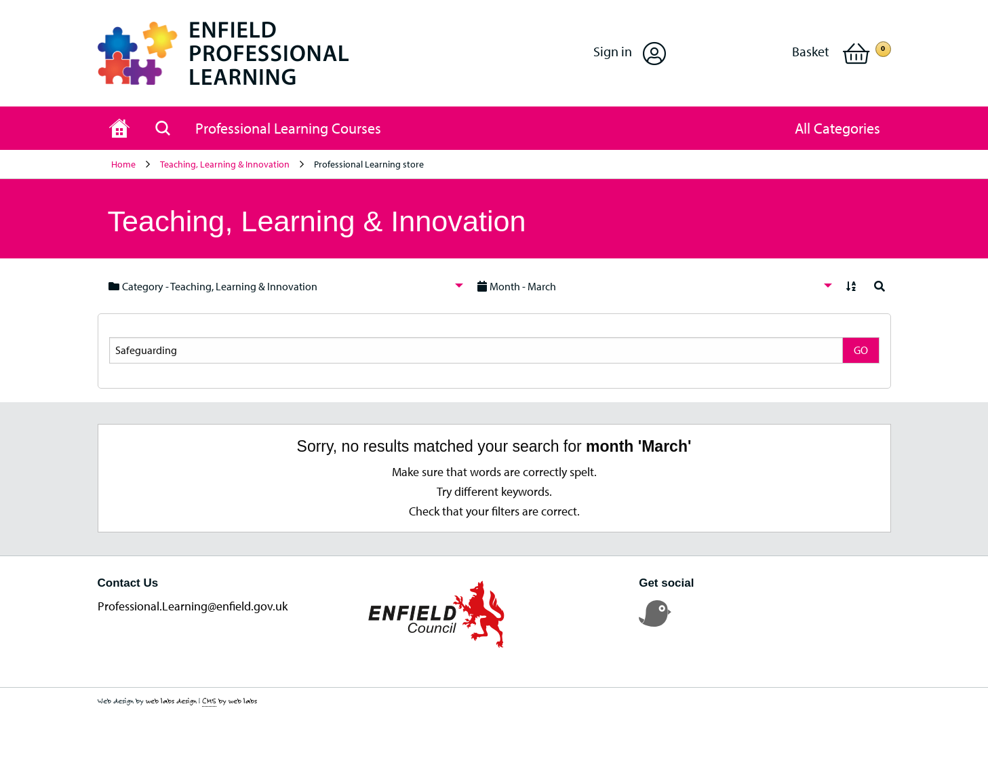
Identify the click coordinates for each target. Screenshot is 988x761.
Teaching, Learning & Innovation (225, 164)
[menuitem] (282, 286)
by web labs (229, 701)
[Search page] (162, 128)
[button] (630, 53)
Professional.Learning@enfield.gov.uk (193, 606)
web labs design (171, 700)
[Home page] (119, 128)
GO (861, 350)
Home (123, 164)
